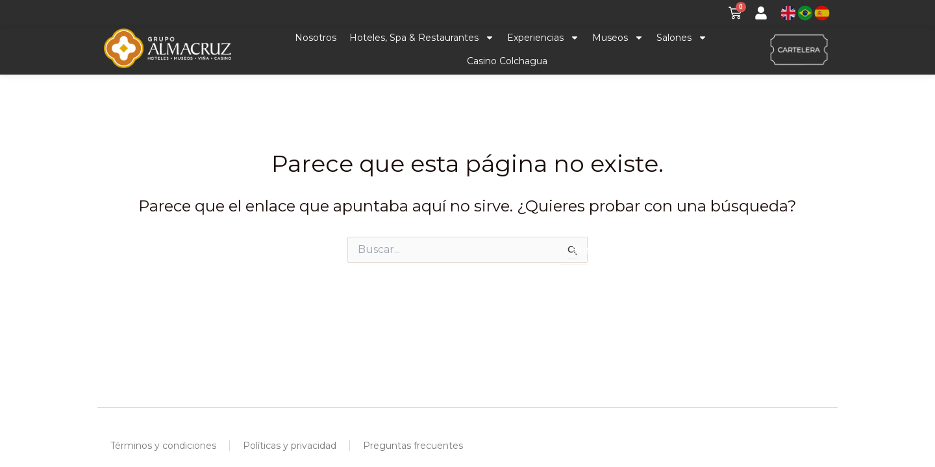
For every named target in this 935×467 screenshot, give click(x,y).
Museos (617, 38)
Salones (681, 38)
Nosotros (315, 38)
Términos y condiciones (163, 445)
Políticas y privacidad (289, 445)
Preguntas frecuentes (413, 445)
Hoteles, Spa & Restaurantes (421, 38)
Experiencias (543, 38)
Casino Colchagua (507, 61)
